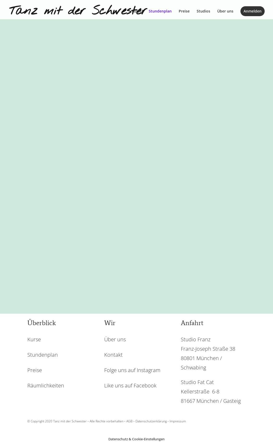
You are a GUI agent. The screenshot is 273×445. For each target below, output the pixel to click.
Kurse (137, 11)
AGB (129, 421)
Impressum (178, 421)
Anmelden (253, 11)
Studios (203, 11)
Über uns (225, 11)
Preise (184, 11)
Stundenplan (160, 11)
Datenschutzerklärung (151, 421)
